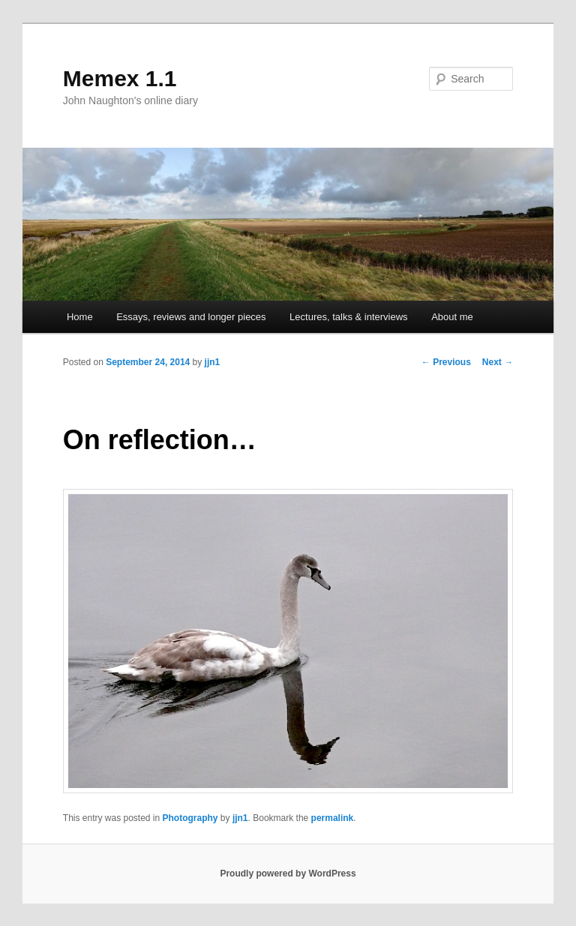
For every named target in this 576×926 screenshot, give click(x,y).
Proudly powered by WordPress (288, 873)
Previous (446, 362)
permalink (332, 818)
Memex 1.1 (120, 78)
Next (497, 362)
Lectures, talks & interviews (349, 316)
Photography (190, 818)
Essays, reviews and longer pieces (191, 316)
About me (452, 316)
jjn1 (212, 362)
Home (80, 316)
